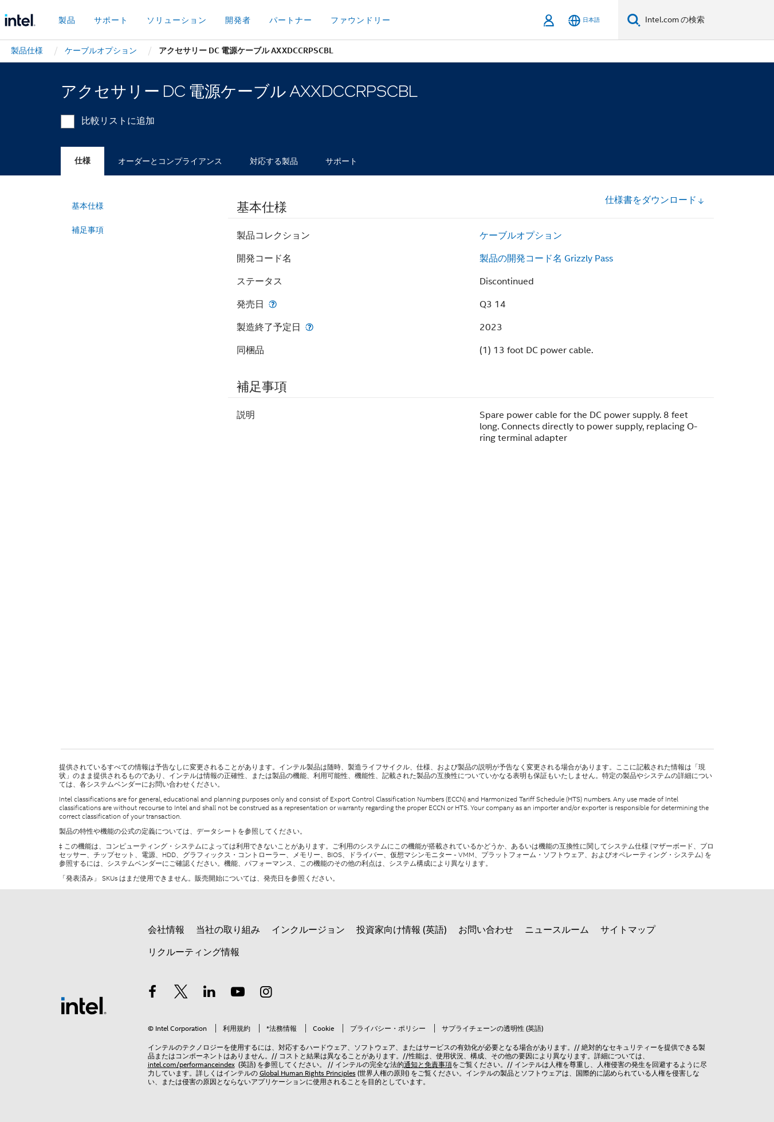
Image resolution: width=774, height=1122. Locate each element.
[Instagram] (266, 993)
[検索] (634, 20)
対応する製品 (274, 161)
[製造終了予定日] (309, 327)
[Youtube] (237, 993)
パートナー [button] (290, 20)
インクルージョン (308, 930)
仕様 (82, 160)
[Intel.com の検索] (707, 20)
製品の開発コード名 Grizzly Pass (546, 258)
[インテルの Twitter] (181, 993)
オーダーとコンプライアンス (170, 161)
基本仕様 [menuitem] (88, 206)
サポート (341, 161)
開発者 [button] (238, 20)
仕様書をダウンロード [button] (655, 200)
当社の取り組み (228, 930)
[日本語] (584, 20)
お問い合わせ (485, 930)
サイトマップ (627, 930)
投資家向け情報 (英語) (401, 930)
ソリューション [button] (177, 20)
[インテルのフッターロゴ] (84, 1005)
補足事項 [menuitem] (88, 230)
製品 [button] (67, 20)
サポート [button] (111, 20)
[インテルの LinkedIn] (209, 993)
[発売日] (272, 304)
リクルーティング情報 (193, 952)
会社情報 (166, 930)
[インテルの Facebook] (153, 993)
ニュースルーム (557, 930)
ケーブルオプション (521, 235)
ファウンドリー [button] (361, 20)
